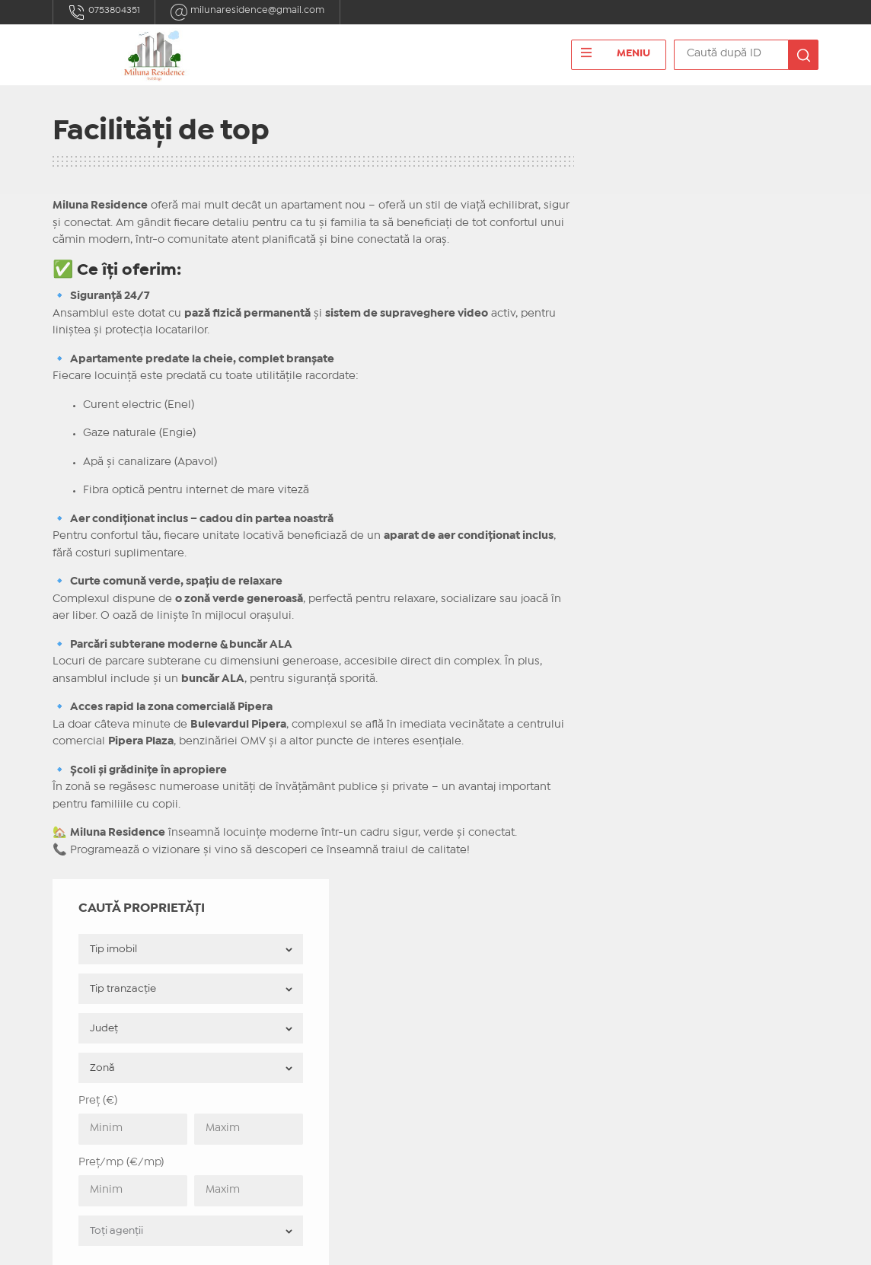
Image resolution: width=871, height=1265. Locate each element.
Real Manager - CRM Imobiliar (634, 1241)
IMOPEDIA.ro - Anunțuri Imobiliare (385, 1241)
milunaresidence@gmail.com (258, 12)
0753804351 (107, 12)
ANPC (265, 1001)
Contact (271, 966)
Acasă (266, 947)
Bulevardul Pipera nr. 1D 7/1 (149, 1046)
